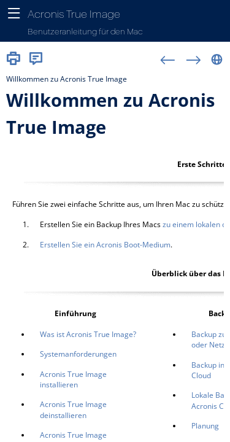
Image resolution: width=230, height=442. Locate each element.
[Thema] (115, 255)
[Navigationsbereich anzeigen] (14, 14)
